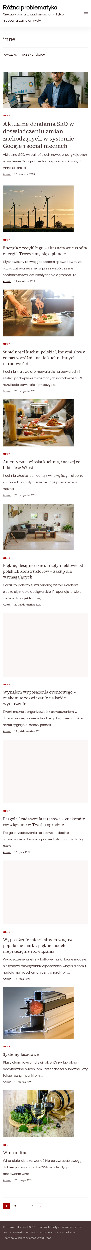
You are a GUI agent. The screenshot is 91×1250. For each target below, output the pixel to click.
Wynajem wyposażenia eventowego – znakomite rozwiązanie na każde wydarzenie (39, 697)
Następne (40, 1206)
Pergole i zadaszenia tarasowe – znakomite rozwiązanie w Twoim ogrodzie (44, 821)
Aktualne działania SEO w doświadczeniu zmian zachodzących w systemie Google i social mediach (38, 135)
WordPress (44, 1238)
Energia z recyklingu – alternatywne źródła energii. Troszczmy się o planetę (45, 251)
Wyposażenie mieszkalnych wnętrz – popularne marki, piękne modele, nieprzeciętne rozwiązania (39, 945)
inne (6, 115)
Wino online (15, 1152)
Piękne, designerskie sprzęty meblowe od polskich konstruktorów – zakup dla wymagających (43, 571)
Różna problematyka (30, 8)
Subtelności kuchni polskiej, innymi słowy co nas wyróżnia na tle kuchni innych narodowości (44, 357)
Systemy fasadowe (21, 1054)
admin (7, 174)
